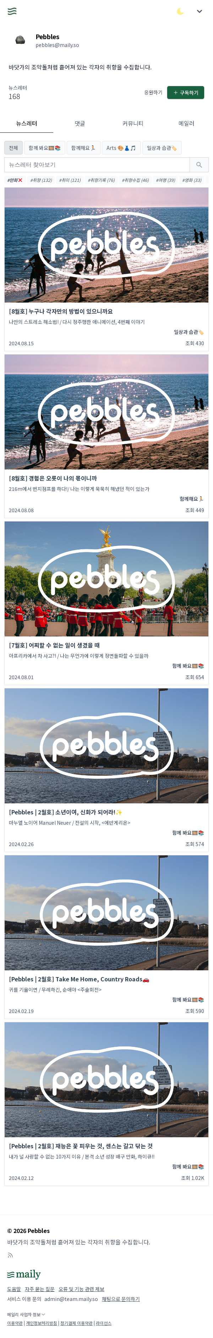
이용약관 (15, 1323)
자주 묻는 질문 (40, 1288)
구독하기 (185, 92)
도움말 (14, 1288)
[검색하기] (199, 164)
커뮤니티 (133, 123)
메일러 (187, 123)
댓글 (80, 123)
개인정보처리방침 (41, 1323)
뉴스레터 (26, 123)
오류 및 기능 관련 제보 (81, 1288)
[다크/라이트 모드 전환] (180, 11)
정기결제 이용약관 (76, 1323)
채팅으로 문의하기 (121, 1298)
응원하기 (153, 92)
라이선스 (103, 1323)
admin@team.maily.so (71, 1298)
